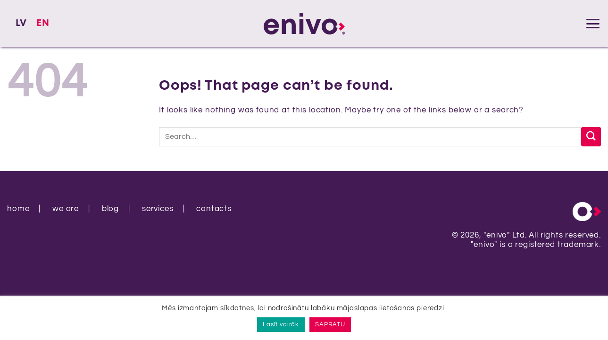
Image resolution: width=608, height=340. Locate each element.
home (18, 208)
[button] (593, 23)
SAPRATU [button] (330, 324)
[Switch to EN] (43, 23)
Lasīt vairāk (281, 324)
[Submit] (591, 136)
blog (110, 208)
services (158, 208)
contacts (214, 208)
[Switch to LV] (21, 23)
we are (65, 208)
